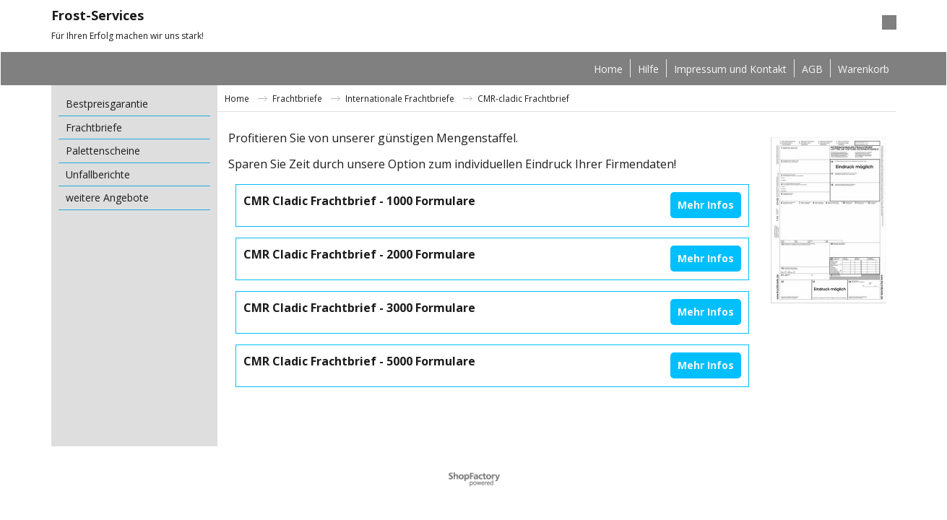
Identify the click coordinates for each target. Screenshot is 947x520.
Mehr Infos (706, 205)
